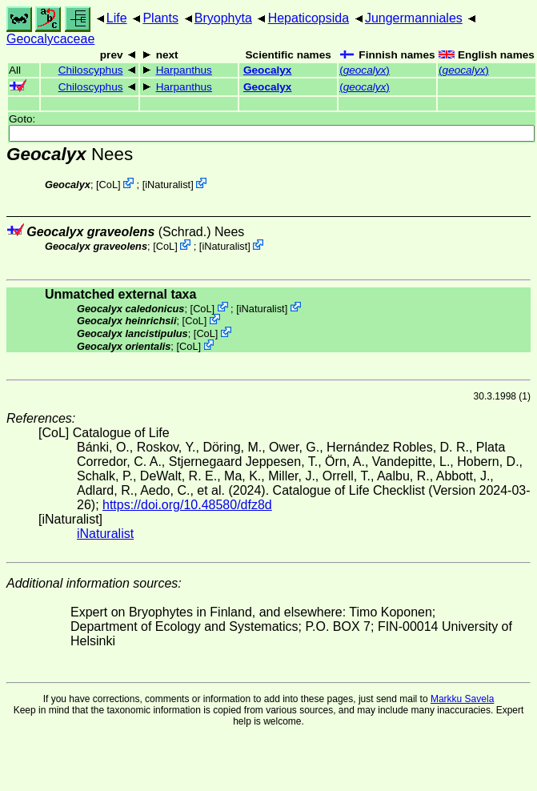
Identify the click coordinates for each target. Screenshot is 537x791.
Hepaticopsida (308, 18)
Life (116, 18)
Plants (160, 18)
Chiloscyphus (90, 70)
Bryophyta (223, 18)
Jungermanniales (414, 18)
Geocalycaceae (50, 39)
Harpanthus (184, 70)
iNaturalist (167, 185)
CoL (108, 185)
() (364, 70)
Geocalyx (267, 70)
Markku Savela (462, 699)
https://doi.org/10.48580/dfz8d (187, 505)
